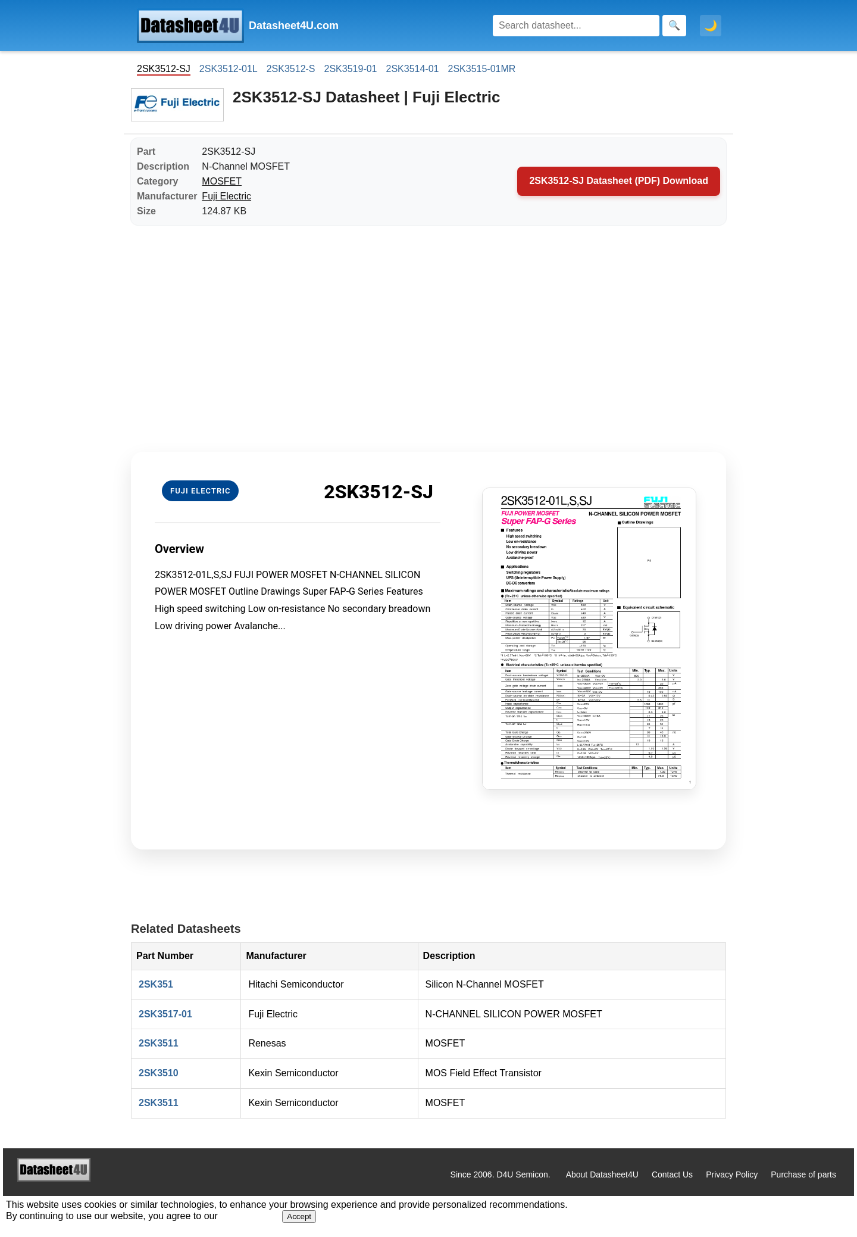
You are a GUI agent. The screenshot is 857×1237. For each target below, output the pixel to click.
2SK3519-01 (350, 69)
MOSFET (222, 181)
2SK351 (156, 984)
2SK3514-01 (412, 69)
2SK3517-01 (165, 1014)
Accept (299, 1216)
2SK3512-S (291, 69)
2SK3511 (159, 1043)
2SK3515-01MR (481, 69)
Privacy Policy (732, 1174)
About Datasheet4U (602, 1174)
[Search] (576, 25)
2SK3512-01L (228, 69)
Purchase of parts (803, 1174)
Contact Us (672, 1174)
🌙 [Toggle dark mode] (710, 26)
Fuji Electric (226, 196)
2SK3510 (159, 1073)
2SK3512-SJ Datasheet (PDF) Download (618, 181)
